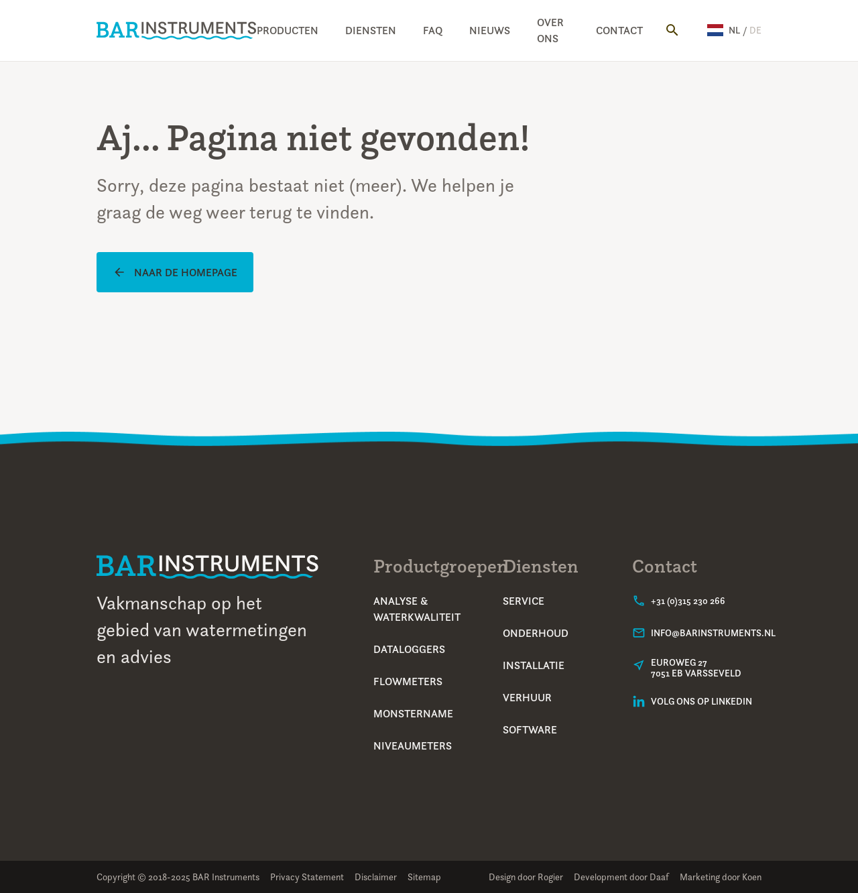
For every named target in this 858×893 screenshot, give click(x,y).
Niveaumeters (412, 745)
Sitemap (424, 876)
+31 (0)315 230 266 (688, 600)
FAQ (432, 30)
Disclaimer (376, 876)
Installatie (533, 665)
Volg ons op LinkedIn (701, 701)
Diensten (370, 30)
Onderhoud (535, 633)
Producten (287, 30)
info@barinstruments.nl (713, 633)
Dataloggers (409, 649)
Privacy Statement (307, 876)
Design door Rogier (526, 876)
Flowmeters (407, 681)
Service (523, 600)
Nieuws (489, 30)
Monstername (413, 713)
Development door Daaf (621, 876)
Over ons (550, 30)
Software (530, 729)
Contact (619, 30)
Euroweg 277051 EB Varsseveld (696, 667)
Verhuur (527, 697)
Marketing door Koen (720, 876)
